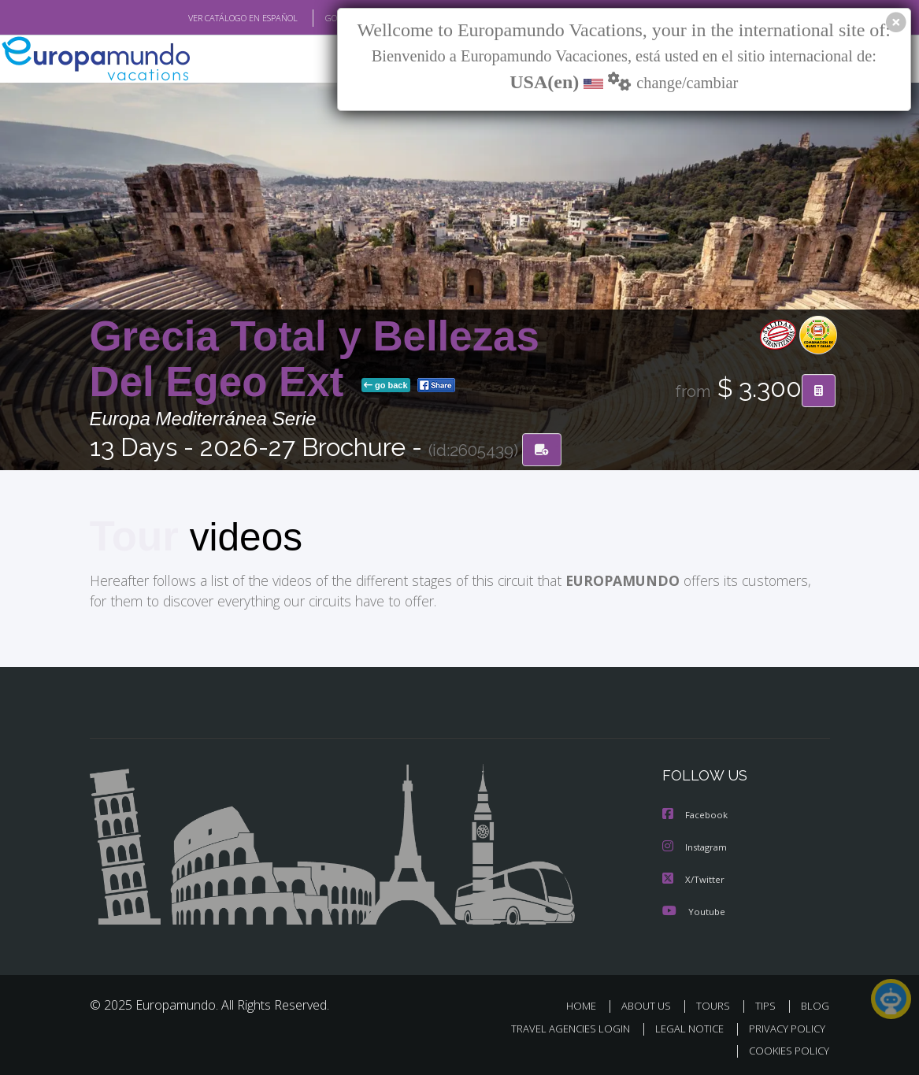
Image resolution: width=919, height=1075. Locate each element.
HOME (588, 1004)
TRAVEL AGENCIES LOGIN (559, 1026)
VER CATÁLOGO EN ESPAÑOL (206, 18)
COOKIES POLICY (786, 1049)
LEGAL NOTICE (682, 1026)
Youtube (693, 909)
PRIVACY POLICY (783, 1026)
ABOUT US (651, 1004)
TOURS (717, 1004)
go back (386, 386)
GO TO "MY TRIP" (331, 18)
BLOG (815, 1004)
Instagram (696, 846)
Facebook (696, 815)
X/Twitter (693, 878)
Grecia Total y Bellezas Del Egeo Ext (314, 359)
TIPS (768, 1004)
